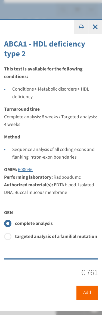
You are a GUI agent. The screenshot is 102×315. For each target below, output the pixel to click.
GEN (8, 212)
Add (87, 292)
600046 (25, 169)
